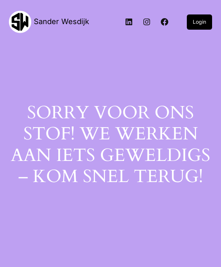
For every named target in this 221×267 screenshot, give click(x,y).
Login (199, 22)
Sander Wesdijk (61, 21)
